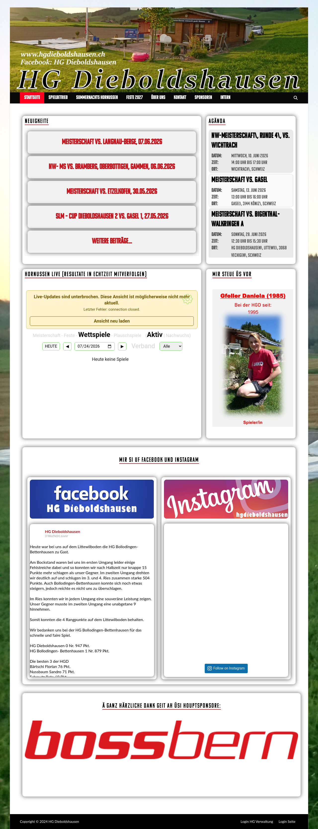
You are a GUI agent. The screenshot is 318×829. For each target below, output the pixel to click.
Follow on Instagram (229, 668)
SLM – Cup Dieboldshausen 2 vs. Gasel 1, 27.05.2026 (112, 217)
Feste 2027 (134, 97)
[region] (252, 358)
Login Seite (287, 821)
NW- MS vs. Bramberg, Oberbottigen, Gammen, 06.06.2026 (112, 167)
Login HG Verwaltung (257, 821)
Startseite (32, 97)
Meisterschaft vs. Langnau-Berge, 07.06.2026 (112, 142)
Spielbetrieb (58, 97)
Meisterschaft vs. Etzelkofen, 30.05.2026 (112, 192)
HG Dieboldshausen (62, 531)
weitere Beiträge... (112, 241)
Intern (225, 97)
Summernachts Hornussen (97, 97)
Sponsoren (203, 97)
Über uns (158, 97)
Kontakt (180, 97)
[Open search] (295, 98)
